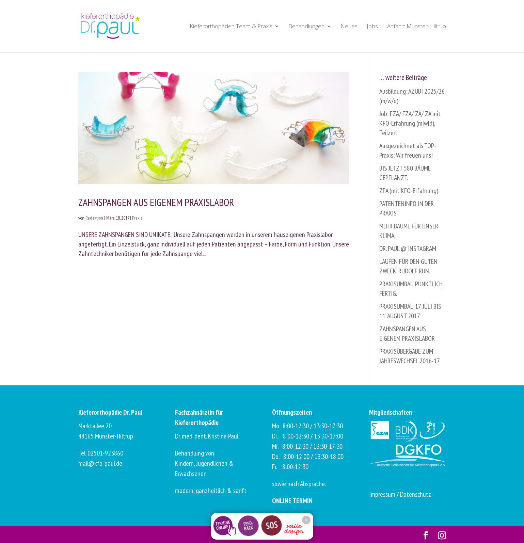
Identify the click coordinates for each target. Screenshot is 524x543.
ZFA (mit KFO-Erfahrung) (408, 190)
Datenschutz (415, 494)
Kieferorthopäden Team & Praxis (231, 27)
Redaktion (94, 218)
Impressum (382, 494)
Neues (349, 27)
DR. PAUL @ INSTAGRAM (407, 248)
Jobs (372, 27)
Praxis (137, 218)
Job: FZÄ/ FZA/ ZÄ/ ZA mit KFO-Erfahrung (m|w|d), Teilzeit (410, 123)
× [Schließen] (306, 520)
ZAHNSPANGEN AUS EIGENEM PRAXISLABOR (156, 202)
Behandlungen (306, 27)
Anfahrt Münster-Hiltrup (416, 27)
